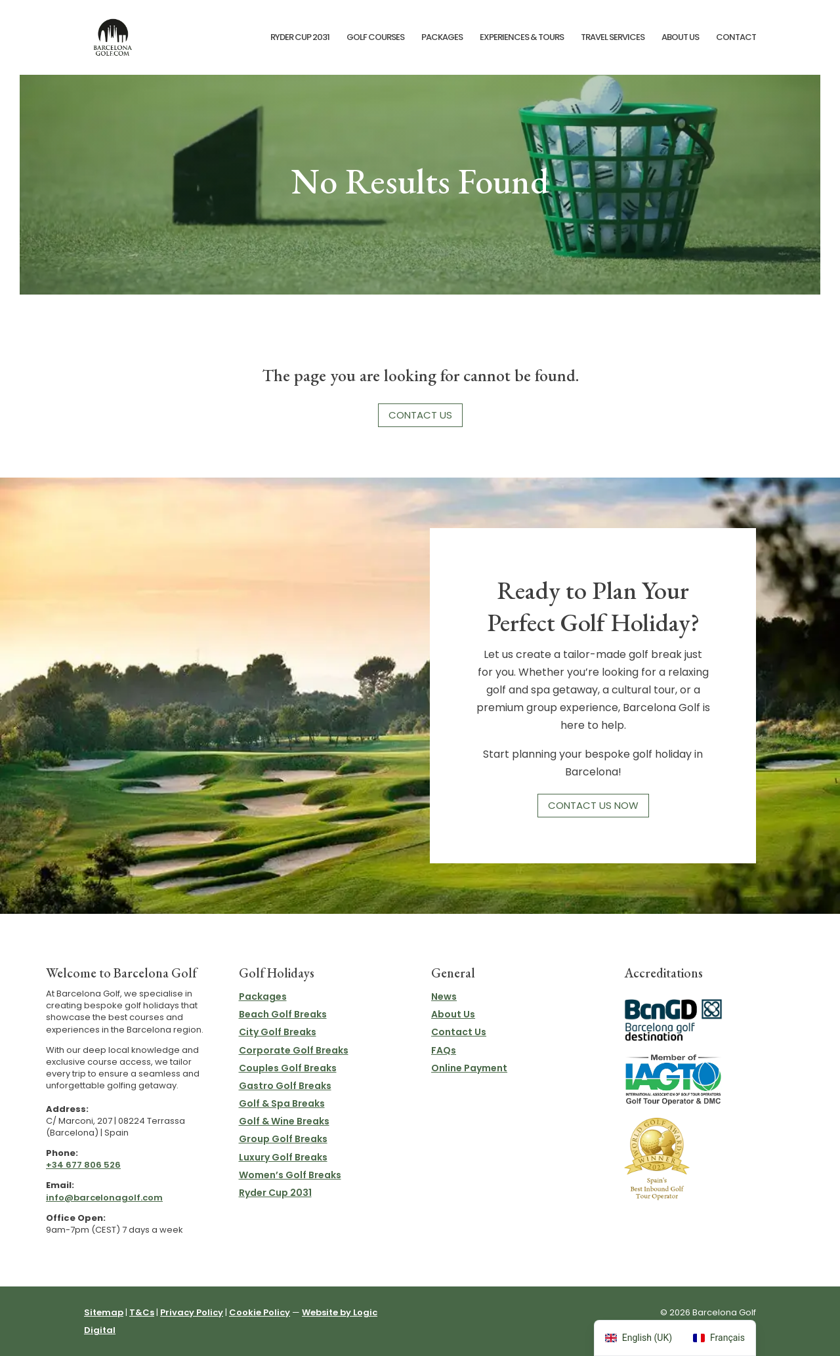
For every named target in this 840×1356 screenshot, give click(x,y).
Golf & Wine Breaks (284, 1121)
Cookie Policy (259, 1312)
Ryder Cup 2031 (299, 38)
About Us (680, 38)
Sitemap (103, 1312)
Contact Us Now (593, 805)
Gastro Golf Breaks (285, 1085)
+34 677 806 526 (83, 1165)
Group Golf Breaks (283, 1138)
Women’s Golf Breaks (290, 1174)
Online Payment (469, 1068)
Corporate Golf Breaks (293, 1050)
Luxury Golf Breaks (283, 1157)
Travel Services (612, 38)
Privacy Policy (191, 1312)
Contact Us (420, 415)
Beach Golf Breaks (283, 1014)
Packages (442, 38)
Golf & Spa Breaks (282, 1103)
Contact (736, 38)
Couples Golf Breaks (288, 1068)
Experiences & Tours (522, 38)
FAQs (443, 1050)
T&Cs (141, 1312)
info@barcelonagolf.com (104, 1197)
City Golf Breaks (277, 1031)
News (444, 996)
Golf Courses (375, 38)
